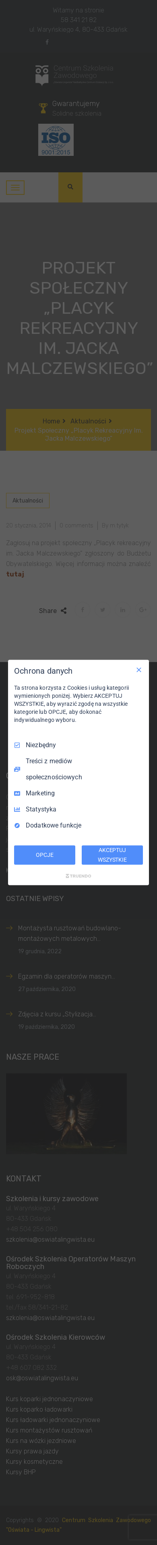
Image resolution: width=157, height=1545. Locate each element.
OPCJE (44, 855)
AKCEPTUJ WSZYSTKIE (112, 855)
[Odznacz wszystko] (139, 670)
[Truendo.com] (78, 876)
